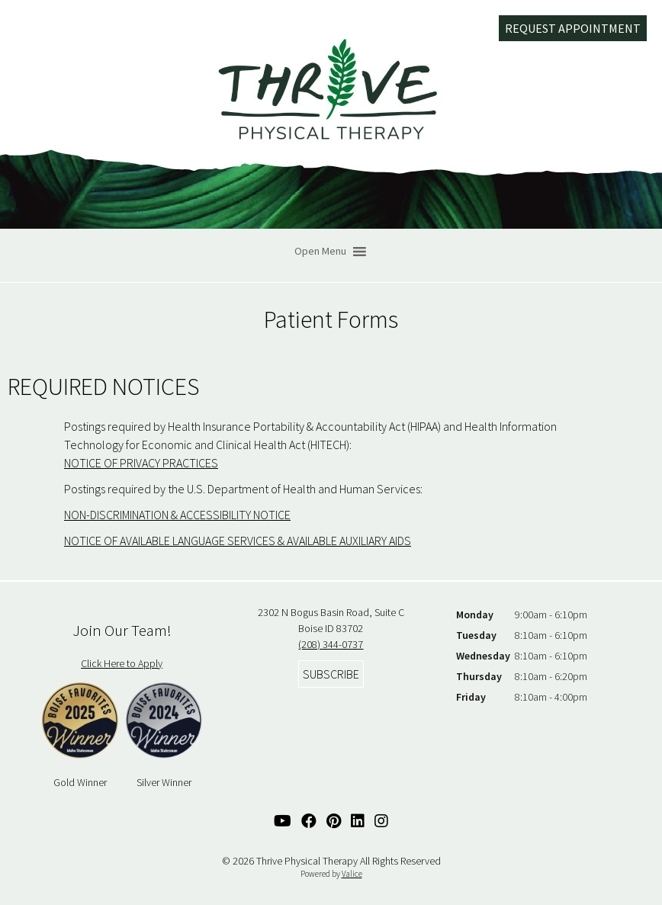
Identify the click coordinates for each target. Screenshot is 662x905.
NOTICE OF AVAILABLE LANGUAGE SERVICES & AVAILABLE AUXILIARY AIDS (237, 540)
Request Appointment (573, 28)
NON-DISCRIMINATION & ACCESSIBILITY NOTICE (177, 514)
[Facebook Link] (309, 820)
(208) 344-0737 (330, 644)
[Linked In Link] (358, 820)
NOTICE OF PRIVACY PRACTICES (141, 462)
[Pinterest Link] (333, 820)
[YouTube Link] (282, 820)
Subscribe (331, 674)
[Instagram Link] (381, 820)
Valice (352, 873)
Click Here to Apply (121, 663)
